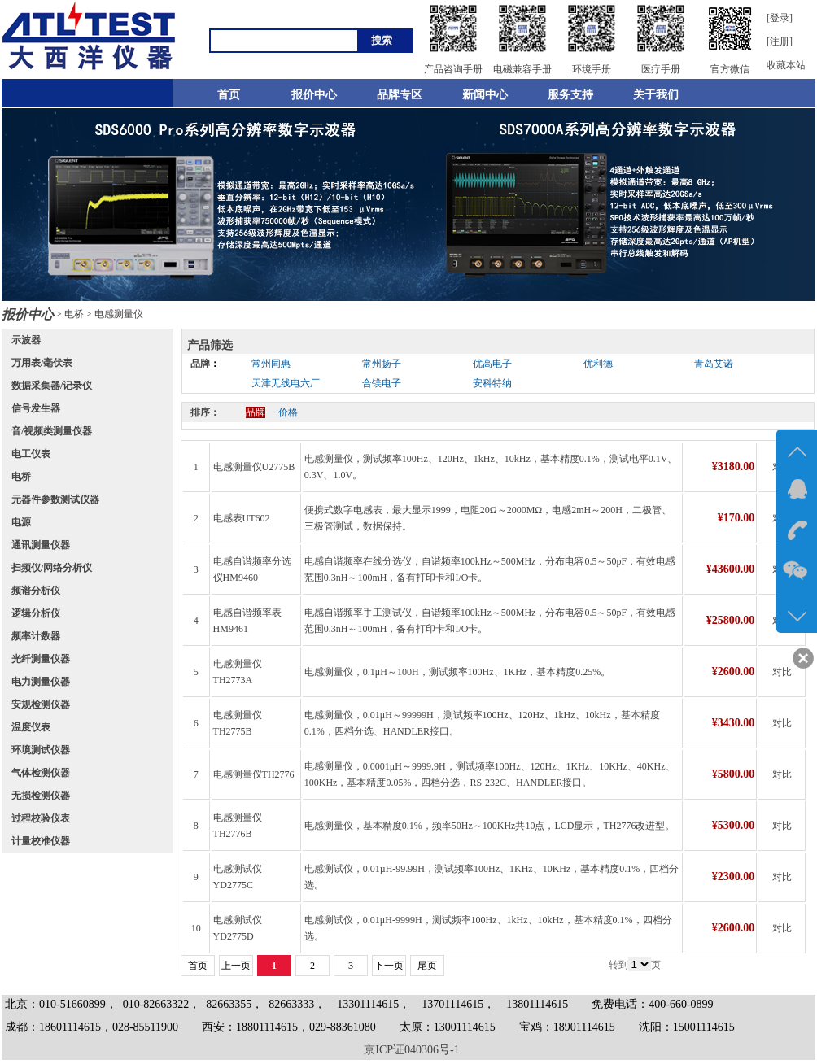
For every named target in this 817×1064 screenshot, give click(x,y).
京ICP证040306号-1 (411, 1050)
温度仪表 (30, 727)
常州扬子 (381, 363)
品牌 (200, 363)
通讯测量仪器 (40, 545)
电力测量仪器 (40, 681)
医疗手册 (660, 69)
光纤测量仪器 (40, 659)
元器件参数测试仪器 (55, 499)
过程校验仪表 (40, 818)
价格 (288, 412)
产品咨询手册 (453, 69)
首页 (228, 95)
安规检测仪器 (40, 704)
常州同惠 (271, 363)
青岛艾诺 (713, 363)
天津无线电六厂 (285, 383)
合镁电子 (381, 383)
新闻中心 (485, 95)
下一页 (389, 965)
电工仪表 (30, 454)
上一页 (236, 965)
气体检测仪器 (40, 772)
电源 (21, 522)
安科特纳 (492, 383)
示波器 (26, 340)
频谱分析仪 (35, 590)
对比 (782, 672)
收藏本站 (786, 65)
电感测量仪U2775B (254, 467)
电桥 (74, 314)
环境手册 (591, 69)
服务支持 (570, 95)
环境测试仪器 (40, 750)
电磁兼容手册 (522, 69)
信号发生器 (35, 408)
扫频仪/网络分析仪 (51, 567)
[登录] (780, 18)
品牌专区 (399, 95)
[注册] (780, 41)
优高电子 (492, 363)
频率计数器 (35, 636)
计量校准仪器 (40, 841)
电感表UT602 (241, 518)
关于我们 (656, 95)
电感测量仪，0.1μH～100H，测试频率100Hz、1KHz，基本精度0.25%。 (457, 672)
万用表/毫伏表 (41, 362)
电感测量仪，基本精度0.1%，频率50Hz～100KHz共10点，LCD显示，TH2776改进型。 (489, 825)
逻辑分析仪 (35, 613)
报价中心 (314, 95)
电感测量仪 (118, 314)
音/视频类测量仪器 (51, 431)
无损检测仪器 (40, 795)
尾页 (427, 965)
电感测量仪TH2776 (254, 774)
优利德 (598, 363)
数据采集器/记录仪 (51, 385)
